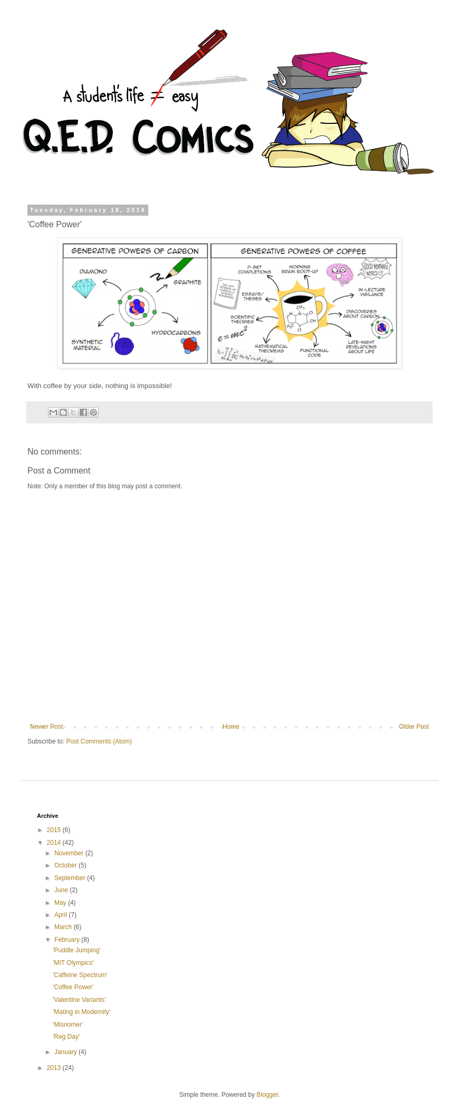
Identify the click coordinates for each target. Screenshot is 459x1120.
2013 (55, 1067)
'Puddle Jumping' (77, 950)
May (61, 902)
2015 (55, 830)
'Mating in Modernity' (81, 1012)
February (67, 939)
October (66, 865)
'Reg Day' (66, 1036)
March (64, 927)
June (62, 890)
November (69, 853)
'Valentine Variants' (79, 999)
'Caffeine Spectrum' (80, 975)
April (61, 915)
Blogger (267, 1094)
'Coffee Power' (73, 987)
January (66, 1052)
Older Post (414, 726)
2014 (55, 842)
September (70, 878)
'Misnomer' (68, 1024)
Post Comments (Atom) (99, 741)
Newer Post (46, 726)
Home (231, 726)
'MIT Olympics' (73, 963)
